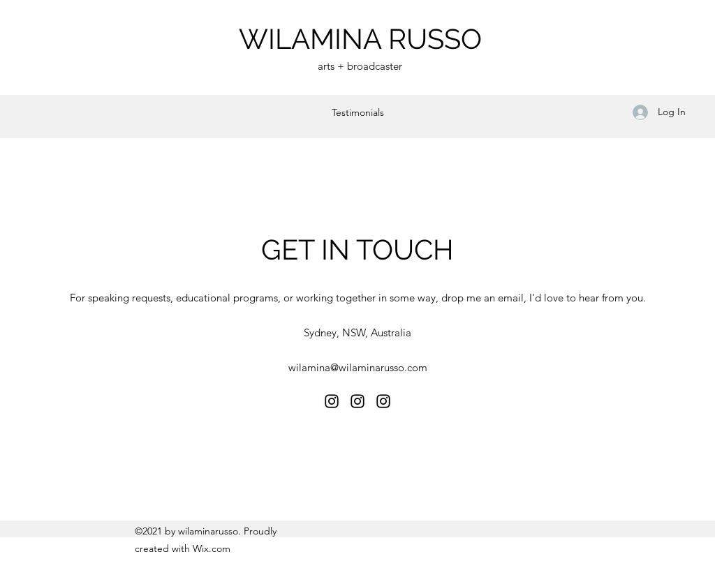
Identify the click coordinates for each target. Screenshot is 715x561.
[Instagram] (332, 401)
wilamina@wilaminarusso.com (357, 367)
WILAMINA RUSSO (360, 38)
